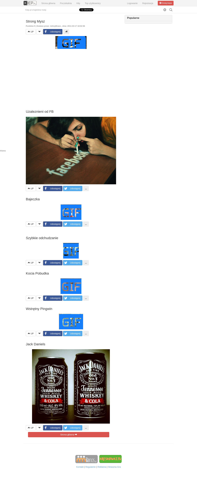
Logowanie (132, 3)
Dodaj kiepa (165, 3)
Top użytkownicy (93, 3)
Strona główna (48, 3)
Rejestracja (147, 3)
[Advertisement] (71, 75)
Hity (78, 3)
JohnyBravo (55, 26)
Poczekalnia (66, 3)
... (86, 188)
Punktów (31, 26)
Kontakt (80, 467)
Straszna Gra (114, 467)
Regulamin (90, 467)
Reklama (102, 467)
